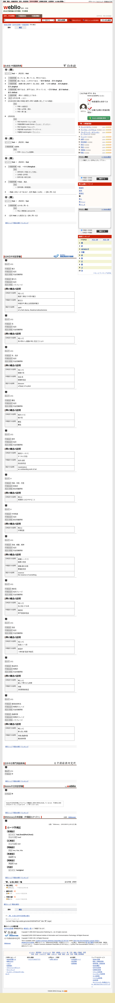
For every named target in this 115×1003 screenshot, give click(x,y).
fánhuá (47, 81)
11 (69, 824)
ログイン (99, 1)
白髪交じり (28, 95)
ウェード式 (13, 837)
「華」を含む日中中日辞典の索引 (19, 916)
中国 (19, 167)
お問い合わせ (54, 959)
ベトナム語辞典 (97, 978)
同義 (17, 489)
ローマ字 (11, 827)
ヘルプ (9, 963)
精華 (42, 84)
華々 (80, 199)
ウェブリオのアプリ (34, 959)
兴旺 (19, 689)
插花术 (20, 649)
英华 (9, 86)
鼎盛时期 (15, 714)
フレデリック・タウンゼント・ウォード (90, 133)
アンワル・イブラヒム (88, 130)
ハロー (24, 98)
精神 (22, 545)
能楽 (19, 296)
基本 (23, 566)
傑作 (19, 453)
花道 (13, 627)
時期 (25, 731)
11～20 (95, 240)
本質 (24, 562)
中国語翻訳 (36, 16)
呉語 (10, 867)
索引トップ (9, 223)
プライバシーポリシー (13, 967)
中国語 (19, 182)
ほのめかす (85, 249)
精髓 (18, 545)
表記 (18, 827)
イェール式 (13, 844)
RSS (65, 991)
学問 (84, 952)
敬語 (50, 101)
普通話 (11, 831)
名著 (23, 460)
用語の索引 (17, 223)
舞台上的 (28, 303)
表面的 (20, 499)
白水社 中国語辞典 (12, 66)
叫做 (22, 652)
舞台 (24, 296)
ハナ (21, 293)
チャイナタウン (86, 127)
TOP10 (84, 240)
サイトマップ (11, 969)
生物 (59, 954)
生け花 (20, 606)
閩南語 (11, 847)
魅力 (13, 269)
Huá (13, 162)
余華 (82, 139)
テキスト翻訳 (83, 157)
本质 (26, 566)
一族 (24, 111)
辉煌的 (23, 689)
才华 (48, 84)
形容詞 (15, 486)
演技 (32, 303)
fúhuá (54, 89)
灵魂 (13, 545)
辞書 (4, 1)
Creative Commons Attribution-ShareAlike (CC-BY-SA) (52, 941)
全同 (16, 274)
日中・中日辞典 (9, 16)
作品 (25, 456)
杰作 (19, 460)
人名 (67, 954)
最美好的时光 (16, 704)
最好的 (20, 738)
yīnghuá (15, 86)
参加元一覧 (28, 928)
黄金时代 (15, 666)
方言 (71, 954)
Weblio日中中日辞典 (28, 942)
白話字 (11, 857)
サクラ (22, 415)
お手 (23, 109)
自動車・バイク (61, 952)
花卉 (16, 355)
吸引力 (14, 279)
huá (13, 73)
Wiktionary (72, 817)
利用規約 (9, 965)
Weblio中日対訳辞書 (13, 786)
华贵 (22, 483)
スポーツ (54, 954)
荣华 (53, 81)
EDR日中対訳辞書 (12, 256)
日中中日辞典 (34, 1)
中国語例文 (22, 16)
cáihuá (53, 84)
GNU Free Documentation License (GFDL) (86, 941)
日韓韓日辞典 (43, 1)
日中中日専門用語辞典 (14, 763)
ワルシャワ (30, 127)
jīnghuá (64, 84)
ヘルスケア (42, 954)
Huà (27, 73)
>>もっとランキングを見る (102, 273)
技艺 (31, 652)
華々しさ (82, 204)
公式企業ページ (76, 959)
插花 (22, 613)
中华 (25, 167)
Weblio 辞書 (7, 24)
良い (34, 84)
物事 (20, 84)
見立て (36, 341)
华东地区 (84, 142)
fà (15, 857)
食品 (63, 954)
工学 (71, 952)
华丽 (13, 483)
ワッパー (84, 137)
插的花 (14, 589)
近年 (30, 192)
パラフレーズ (18, 285)
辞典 (29, 187)
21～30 (106, 240)
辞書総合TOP (108, 1)
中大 (27, 177)
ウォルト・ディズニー (43, 124)
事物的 (20, 569)
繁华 (42, 81)
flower (21, 386)
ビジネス (32, 952)
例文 (20, 27)
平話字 (11, 863)
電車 (53, 952)
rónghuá (58, 81)
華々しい (82, 202)
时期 (24, 738)
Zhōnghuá (31, 167)
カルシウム (25, 152)
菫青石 (81, 193)
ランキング (24, 223)
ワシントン (36, 132)
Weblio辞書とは (11, 959)
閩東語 (11, 860)
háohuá (65, 89)
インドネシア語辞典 (99, 974)
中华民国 (15, 514)
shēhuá (14, 92)
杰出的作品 (22, 463)
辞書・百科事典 (79, 954)
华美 (18, 483)
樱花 (13, 400)
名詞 (14, 271)
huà (15, 863)
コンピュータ (47, 952)
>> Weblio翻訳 (106, 157)
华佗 (82, 145)
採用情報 (74, 963)
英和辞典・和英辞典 (99, 963)
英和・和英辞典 (23, 1)
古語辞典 (51, 1)
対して (42, 101)
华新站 (83, 150)
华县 (82, 147)
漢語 (25, 182)
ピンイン (12, 834)
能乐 (21, 303)
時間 (14, 669)
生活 (36, 954)
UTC (73, 824)
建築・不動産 (78, 952)
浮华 (50, 89)
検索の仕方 (10, 961)
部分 (37, 84)
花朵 (19, 377)
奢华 (9, 92)
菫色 (80, 191)
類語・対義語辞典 (12, 1)
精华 (59, 84)
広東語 (11, 841)
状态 (27, 689)
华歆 (82, 152)
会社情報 (74, 961)
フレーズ (19, 592)
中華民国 (21, 530)
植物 (27, 341)
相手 (27, 101)
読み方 (7, 771)
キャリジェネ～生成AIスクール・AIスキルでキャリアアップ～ (100, 984)
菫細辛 (81, 188)
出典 (50, 824)
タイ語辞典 (96, 976)
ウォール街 (32, 122)
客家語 (11, 854)
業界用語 (38, 952)
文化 (32, 954)
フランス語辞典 (97, 972)
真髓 (19, 559)
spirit (19, 307)
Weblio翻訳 (96, 965)
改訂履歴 (90, 942)
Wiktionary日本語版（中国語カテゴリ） (22, 817)
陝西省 (24, 211)
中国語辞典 (25, 24)
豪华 (60, 89)
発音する (23, 215)
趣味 (48, 954)
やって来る (32, 172)
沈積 (15, 147)
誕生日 (25, 106)
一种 (19, 652)
